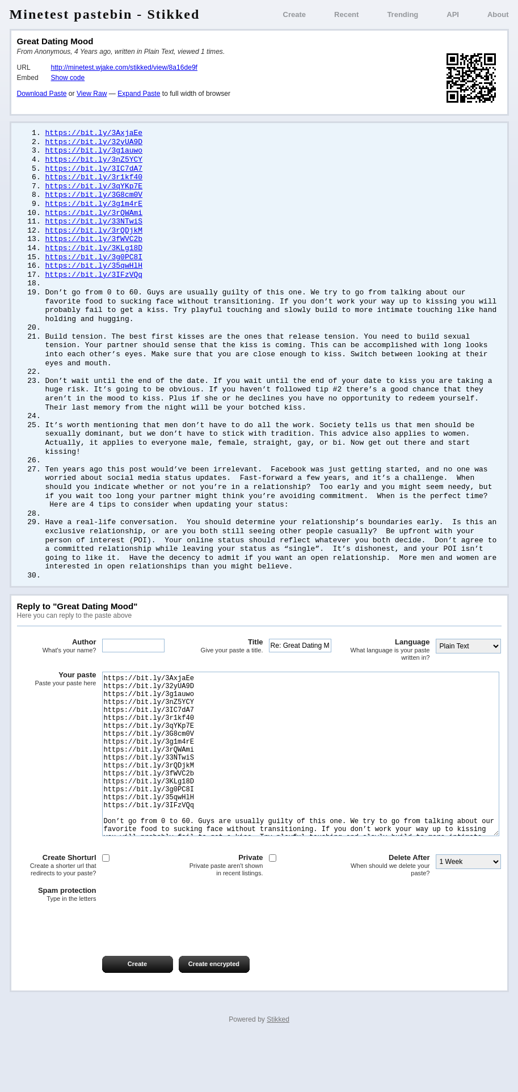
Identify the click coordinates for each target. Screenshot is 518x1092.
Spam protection (56, 945)
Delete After (390, 916)
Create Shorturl (56, 916)
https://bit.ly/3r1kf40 (94, 180)
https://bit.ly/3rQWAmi (94, 218)
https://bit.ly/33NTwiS (94, 227)
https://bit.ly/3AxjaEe (94, 133)
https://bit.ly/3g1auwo (94, 152)
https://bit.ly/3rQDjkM (94, 237)
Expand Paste (138, 94)
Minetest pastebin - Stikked (105, 14)
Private (223, 916)
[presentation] (103, 976)
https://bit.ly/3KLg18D (94, 256)
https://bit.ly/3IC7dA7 (94, 171)
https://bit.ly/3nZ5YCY (94, 162)
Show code (68, 78)
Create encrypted (213, 1014)
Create (294, 14)
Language (390, 667)
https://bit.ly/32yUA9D (94, 143)
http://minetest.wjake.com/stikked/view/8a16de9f (124, 67)
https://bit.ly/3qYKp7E (94, 190)
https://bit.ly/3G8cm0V (94, 199)
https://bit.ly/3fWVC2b (94, 246)
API (453, 14)
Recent (346, 14)
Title (223, 663)
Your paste (56, 696)
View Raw (92, 94)
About (498, 14)
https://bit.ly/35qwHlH (94, 274)
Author (56, 663)
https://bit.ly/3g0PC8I (94, 265)
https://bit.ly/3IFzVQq (94, 284)
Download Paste (42, 94)
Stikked (278, 1070)
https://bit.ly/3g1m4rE (94, 209)
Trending (402, 14)
